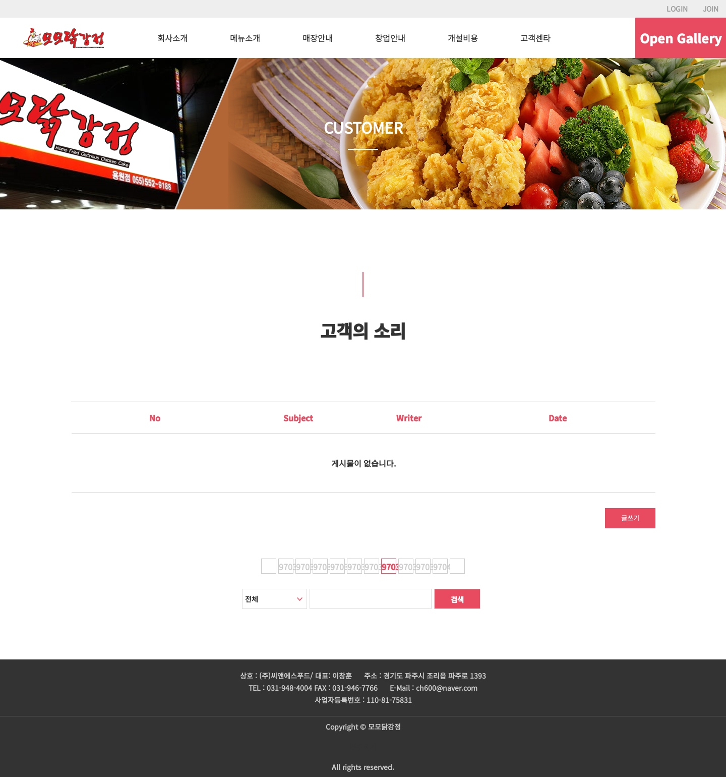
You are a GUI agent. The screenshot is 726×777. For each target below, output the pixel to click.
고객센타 (535, 38)
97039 (423, 567)
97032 (303, 567)
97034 (337, 567)
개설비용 (463, 38)
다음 (457, 566)
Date (558, 417)
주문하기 (363, 747)
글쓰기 (630, 518)
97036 (372, 567)
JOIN (710, 9)
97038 (406, 567)
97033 (320, 567)
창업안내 (390, 38)
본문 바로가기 (0, 0)
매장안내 (317, 38)
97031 (286, 567)
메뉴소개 (245, 38)
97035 (354, 567)
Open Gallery (680, 38)
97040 (440, 567)
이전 (268, 566)
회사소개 (172, 38)
